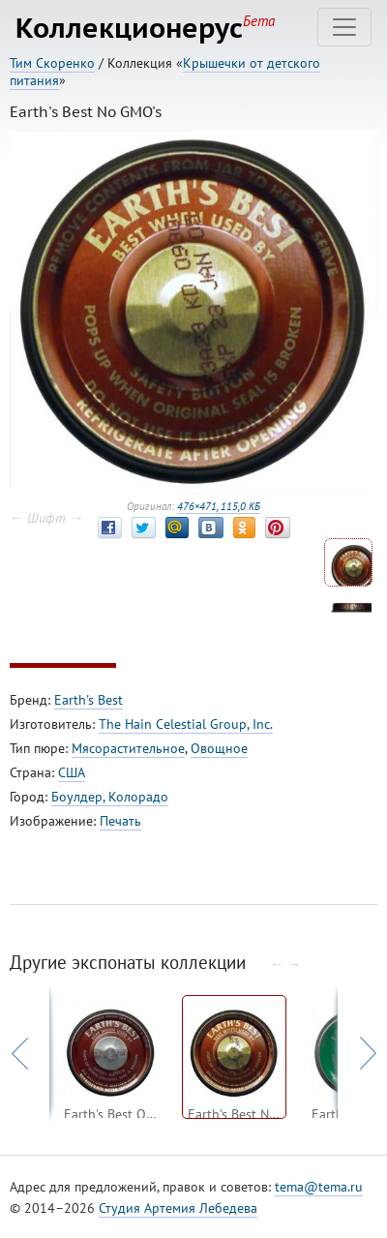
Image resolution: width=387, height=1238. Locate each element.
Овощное (219, 748)
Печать (120, 821)
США (71, 772)
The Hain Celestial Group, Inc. (186, 724)
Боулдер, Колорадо (109, 796)
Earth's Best (88, 700)
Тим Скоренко (52, 63)
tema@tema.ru (319, 1186)
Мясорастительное (128, 748)
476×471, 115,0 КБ (218, 506)
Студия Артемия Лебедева (178, 1208)
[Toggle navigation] (344, 27)
